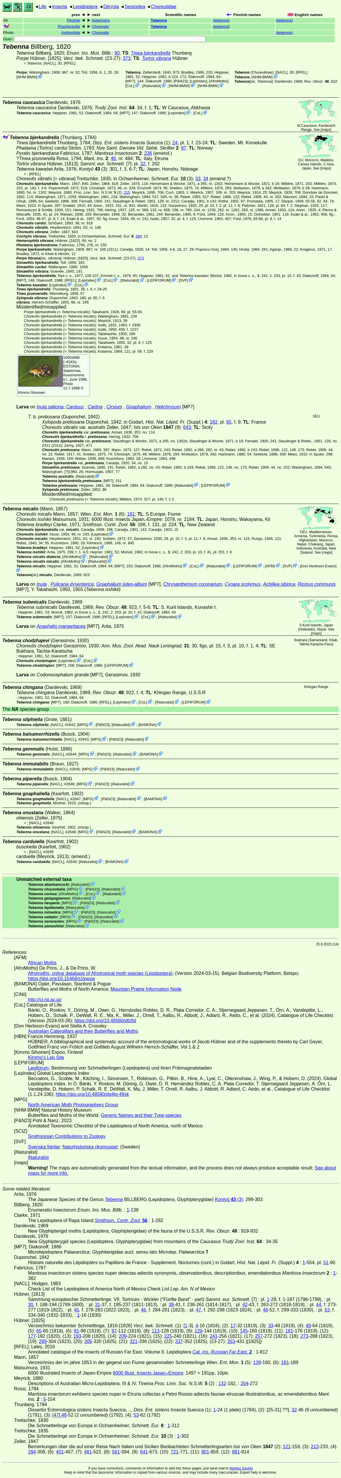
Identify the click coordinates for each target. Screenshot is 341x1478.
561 (116, 1451)
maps (326, 130)
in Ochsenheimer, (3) (153, 178)
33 (197, 178)
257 (259, 1336)
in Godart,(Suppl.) (165, 422)
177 (32, 1336)
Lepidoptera (85, 6)
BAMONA (147, 724)
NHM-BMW (27, 77)
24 (175, 142)
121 (287, 1446)
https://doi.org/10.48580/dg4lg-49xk (92, 1094)
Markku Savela (241, 1468)
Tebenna (159, 20)
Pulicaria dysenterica (72, 584)
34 (205, 178)
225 (168, 1336)
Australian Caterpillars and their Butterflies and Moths (83, 1031)
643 (187, 427)
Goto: (104, 39)
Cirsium (114, 406)
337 (179, 1341)
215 (127, 192)
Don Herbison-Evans (318, 566)
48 (265, 1309)
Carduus (75, 406)
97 (114, 1330)
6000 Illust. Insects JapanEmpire (127, 519)
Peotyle (73, 20)
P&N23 (181, 81)
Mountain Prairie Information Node (146, 989)
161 (289, 1330)
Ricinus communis (317, 584)
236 (148, 153)
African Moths (42, 962)
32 (143, 163)
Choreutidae (163, 6)
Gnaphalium (138, 406)
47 (198, 1309)
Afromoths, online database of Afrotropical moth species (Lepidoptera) (100, 973)
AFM (270, 566)
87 (183, 147)
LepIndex (198, 81)
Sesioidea (135, 6)
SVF (183, 280)
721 (175, 1451)
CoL (129, 86)
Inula (41, 584)
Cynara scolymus (242, 584)
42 (245, 1304)
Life (42, 6)
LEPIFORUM (159, 280)
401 (60, 1451)
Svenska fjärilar (44, 1146)
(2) (98, 192)
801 (205, 1451)
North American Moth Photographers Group (73, 1104)
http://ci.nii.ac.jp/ (45, 999)
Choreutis (100, 26)
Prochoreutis (69, 26)
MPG (82, 724)
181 (131, 514)
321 (134, 1341)
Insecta (59, 6)
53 (327, 1309)
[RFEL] (70, 63)
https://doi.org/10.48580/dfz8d (105, 1020)
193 (77, 1336)
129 (198, 1330)
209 (123, 1336)
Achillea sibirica (279, 584)
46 (113, 158)
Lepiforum (38, 1067)
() (221, 20)
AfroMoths (218, 81)
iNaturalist (151, 86)
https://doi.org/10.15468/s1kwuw (61, 978)
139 (257, 1362)
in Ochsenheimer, (106, 236)
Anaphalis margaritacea (60, 626)
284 (139, 236)
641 (144, 1451)
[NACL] (49, 63)
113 (156, 1330)
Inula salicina (50, 406)
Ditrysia (111, 6)
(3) (93, 169)
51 (325, 1262)
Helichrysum (168, 406)
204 (245, 1383)
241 (214, 1336)
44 (318, 1304)
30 (30, 1304)
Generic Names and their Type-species (141, 1115)
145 (244, 1330)
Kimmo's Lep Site (46, 1057)
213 (315, 1446)
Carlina (95, 406)
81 (76, 1330)
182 (214, 422)
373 (127, 58)
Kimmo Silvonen (31, 392)
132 (222, 1383)
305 (88, 1341)
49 (308, 1325)
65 (229, 422)
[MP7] (130, 81)
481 (88, 1451)
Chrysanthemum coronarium (192, 584)
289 (43, 1341)
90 (117, 53)
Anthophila (70, 32)
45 (76, 1309)
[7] (105, 163)
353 (231, 1341)
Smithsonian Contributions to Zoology (67, 1136)
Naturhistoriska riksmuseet (90, 1146)
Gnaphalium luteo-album (121, 584)
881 (236, 1451)
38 (171, 1304)
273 (304, 1336)
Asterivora (101, 20)
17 (233, 1325)
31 (97, 1304)
